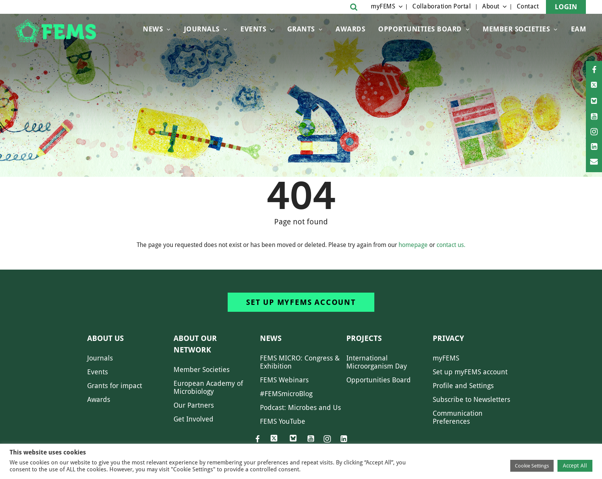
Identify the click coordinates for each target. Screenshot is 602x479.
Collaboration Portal (441, 6)
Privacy (448, 338)
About (490, 6)
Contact (528, 6)
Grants (301, 29)
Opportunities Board (378, 380)
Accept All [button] (575, 466)
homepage (413, 245)
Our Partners (194, 405)
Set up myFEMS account (301, 302)
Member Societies (516, 29)
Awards (350, 29)
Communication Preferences (458, 417)
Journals (202, 29)
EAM (578, 29)
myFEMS (383, 6)
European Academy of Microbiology (208, 387)
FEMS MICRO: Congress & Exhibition (300, 362)
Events (253, 29)
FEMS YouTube (282, 421)
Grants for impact (114, 386)
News (153, 29)
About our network (195, 344)
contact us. (451, 245)
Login (566, 7)
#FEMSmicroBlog (286, 394)
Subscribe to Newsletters (471, 399)
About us (105, 338)
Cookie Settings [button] (532, 466)
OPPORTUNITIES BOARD (420, 29)
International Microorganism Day (376, 362)
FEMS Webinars (284, 380)
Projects (364, 338)
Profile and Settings (463, 386)
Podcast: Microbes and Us (300, 407)
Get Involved (193, 419)
